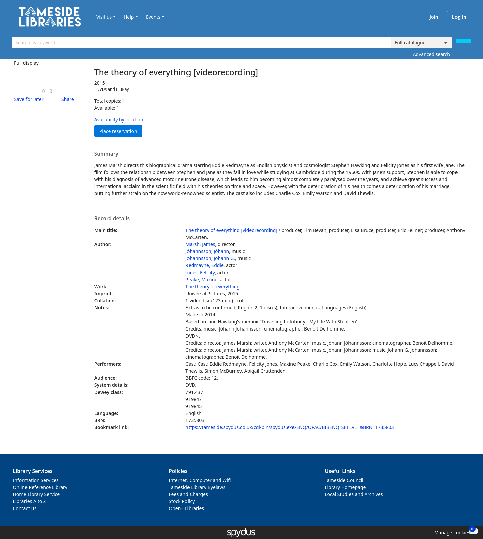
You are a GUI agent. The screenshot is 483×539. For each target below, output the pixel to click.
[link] (43, 91)
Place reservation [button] (120, 130)
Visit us (104, 17)
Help (129, 17)
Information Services (36, 480)
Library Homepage (345, 487)
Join (434, 17)
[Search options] (421, 42)
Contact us (25, 508)
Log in (459, 17)
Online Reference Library (40, 487)
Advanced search (431, 54)
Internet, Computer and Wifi (200, 480)
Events (153, 17)
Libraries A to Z (29, 501)
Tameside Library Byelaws (197, 487)
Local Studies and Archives (354, 494)
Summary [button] (106, 154)
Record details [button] (112, 219)
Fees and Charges (188, 494)
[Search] (463, 41)
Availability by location (118, 119)
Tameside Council (344, 480)
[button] (27, 99)
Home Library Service (36, 494)
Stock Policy (182, 501)
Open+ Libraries (186, 508)
